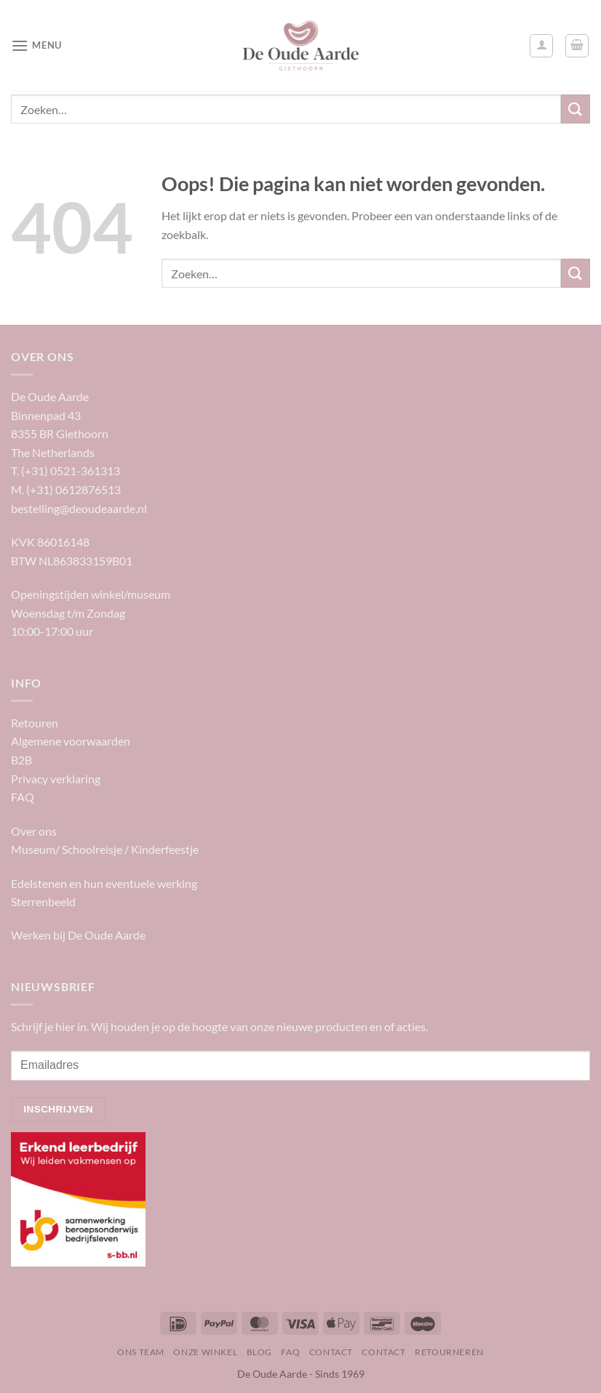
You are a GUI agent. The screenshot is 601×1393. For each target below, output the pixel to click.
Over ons (34, 831)
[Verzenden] (575, 108)
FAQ (22, 797)
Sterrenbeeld (43, 901)
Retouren (34, 723)
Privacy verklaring (55, 779)
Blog (259, 1351)
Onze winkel (205, 1351)
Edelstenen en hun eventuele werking (104, 883)
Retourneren (449, 1351)
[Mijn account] (541, 45)
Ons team (140, 1351)
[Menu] (36, 45)
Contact (331, 1351)
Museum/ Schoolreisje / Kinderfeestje (105, 849)
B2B (21, 760)
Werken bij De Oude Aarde (78, 935)
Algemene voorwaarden (70, 741)
